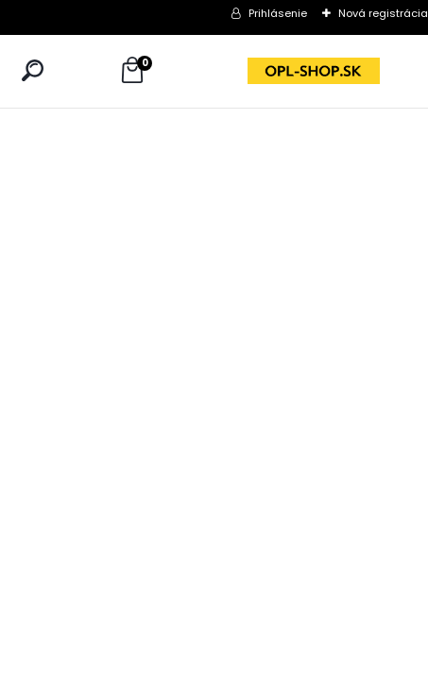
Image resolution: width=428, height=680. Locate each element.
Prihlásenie (277, 13)
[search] (32, 70)
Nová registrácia (383, 13)
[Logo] (314, 71)
